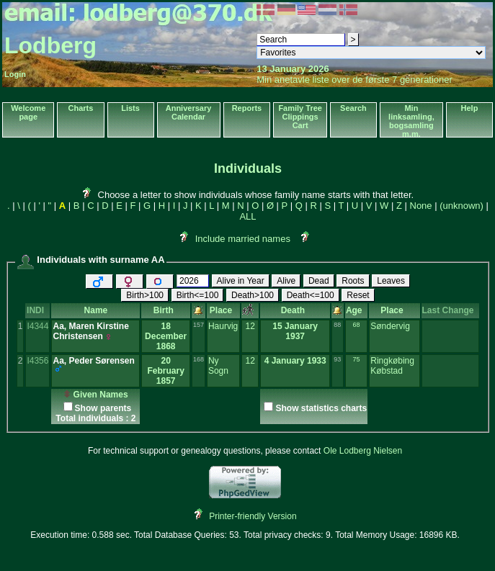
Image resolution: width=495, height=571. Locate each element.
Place (223, 310)
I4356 (37, 361)
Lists (130, 108)
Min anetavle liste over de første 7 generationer (354, 79)
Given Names (95, 395)
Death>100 (252, 295)
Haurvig (223, 326)
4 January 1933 (295, 361)
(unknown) (461, 205)
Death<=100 (310, 295)
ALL (247, 216)
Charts (81, 108)
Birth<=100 (198, 295)
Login (15, 74)
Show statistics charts (321, 408)
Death (295, 310)
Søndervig (390, 326)
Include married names (242, 238)
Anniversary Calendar (189, 112)
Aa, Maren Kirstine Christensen (90, 331)
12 (249, 326)
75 (356, 359)
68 (356, 324)
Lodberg (50, 45)
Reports (247, 108)
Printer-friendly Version (252, 516)
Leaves (391, 281)
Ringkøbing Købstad (392, 366)
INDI (38, 310)
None (421, 205)
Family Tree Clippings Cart (300, 117)
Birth (166, 310)
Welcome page (28, 112)
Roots (353, 281)
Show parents (103, 408)
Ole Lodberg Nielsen (363, 451)
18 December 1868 (166, 336)
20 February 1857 (165, 371)
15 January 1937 (295, 331)
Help (469, 108)
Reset (358, 295)
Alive (286, 281)
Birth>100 (145, 295)
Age (356, 310)
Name (96, 310)
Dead (318, 281)
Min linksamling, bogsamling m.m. (411, 121)
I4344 (37, 326)
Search (353, 108)
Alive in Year (240, 281)
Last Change (450, 310)
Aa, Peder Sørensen (93, 361)
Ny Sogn (218, 366)
